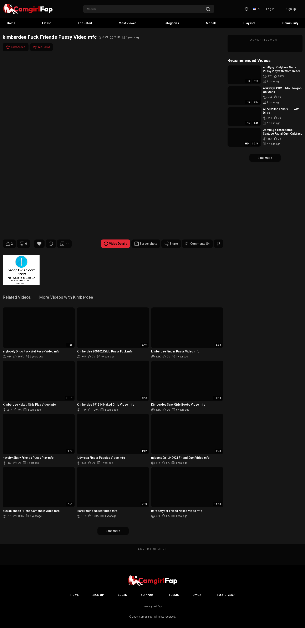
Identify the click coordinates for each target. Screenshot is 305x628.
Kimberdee (15, 47)
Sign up (291, 9)
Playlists (249, 23)
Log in (270, 9)
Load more (113, 531)
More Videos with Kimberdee (66, 297)
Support (148, 595)
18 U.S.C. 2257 (225, 595)
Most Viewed (128, 23)
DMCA (197, 595)
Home (11, 23)
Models (211, 23)
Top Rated (85, 23)
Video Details (115, 244)
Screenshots (145, 244)
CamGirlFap (145, 616)
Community (290, 23)
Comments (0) (197, 244)
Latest (46, 23)
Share (171, 244)
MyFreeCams (41, 47)
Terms (174, 595)
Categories (171, 23)
